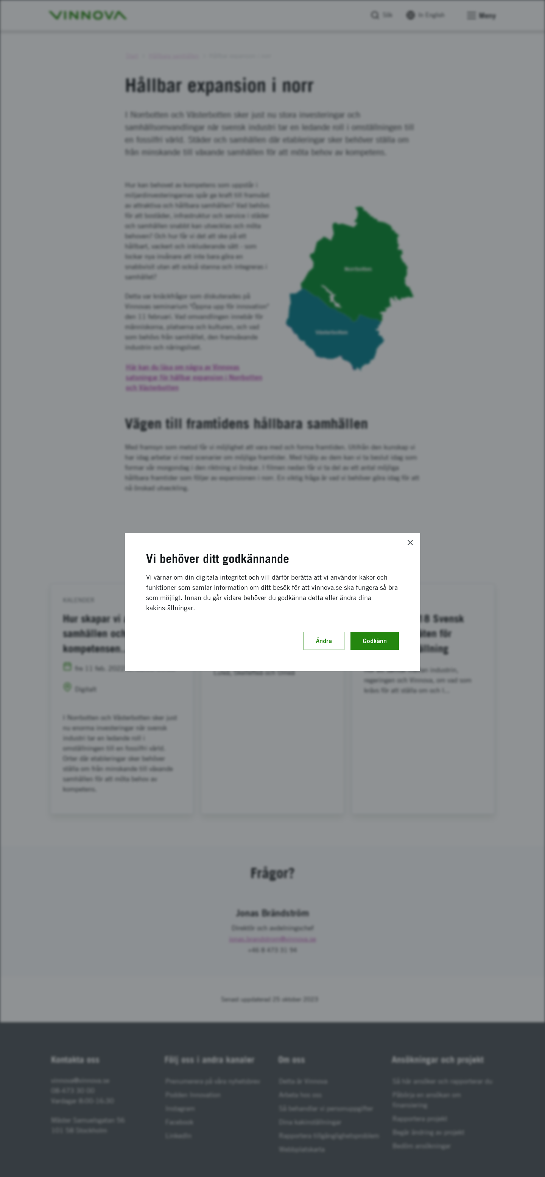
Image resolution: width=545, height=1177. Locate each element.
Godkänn (375, 641)
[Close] (410, 542)
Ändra (324, 641)
